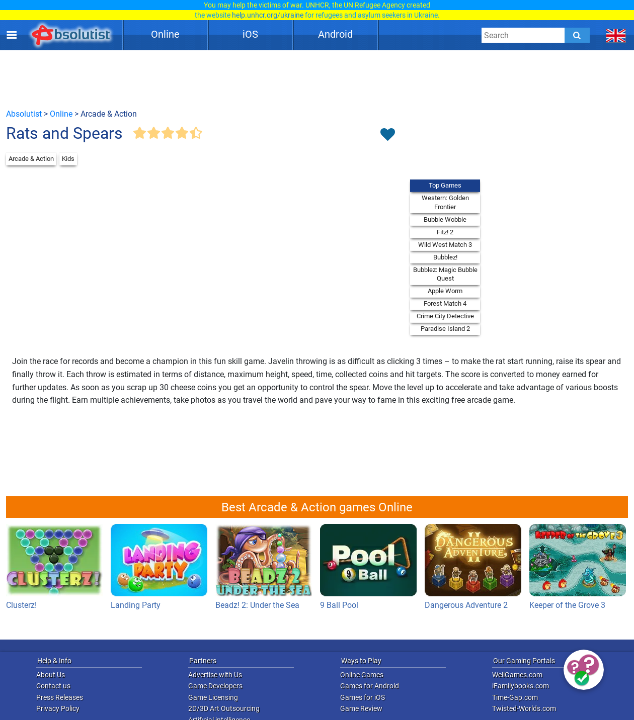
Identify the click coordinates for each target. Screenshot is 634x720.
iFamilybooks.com (520, 686)
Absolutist (24, 114)
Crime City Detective (445, 316)
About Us (50, 675)
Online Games (361, 675)
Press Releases (59, 697)
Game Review (361, 708)
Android (335, 34)
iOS (250, 34)
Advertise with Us (215, 675)
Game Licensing (213, 697)
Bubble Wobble (445, 219)
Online (165, 34)
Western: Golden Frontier (445, 202)
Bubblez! (445, 257)
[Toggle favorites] (387, 135)
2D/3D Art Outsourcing (224, 708)
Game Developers (215, 686)
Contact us (53, 686)
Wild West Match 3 (445, 244)
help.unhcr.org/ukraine (267, 15)
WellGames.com (517, 675)
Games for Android (369, 686)
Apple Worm (445, 291)
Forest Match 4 (445, 303)
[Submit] (577, 35)
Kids (68, 158)
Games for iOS (362, 697)
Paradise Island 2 (445, 328)
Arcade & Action (31, 158)
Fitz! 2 (445, 232)
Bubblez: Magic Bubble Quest (445, 274)
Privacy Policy (58, 708)
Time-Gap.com (515, 697)
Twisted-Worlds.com (524, 708)
